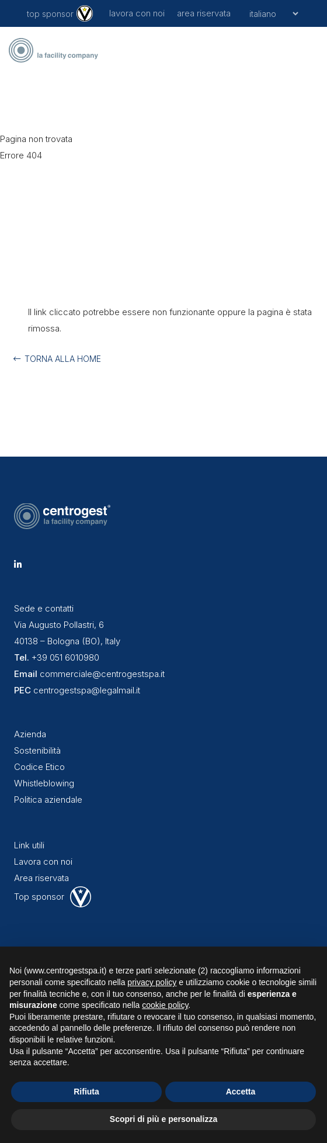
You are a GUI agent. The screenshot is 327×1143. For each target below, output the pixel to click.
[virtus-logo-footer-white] (80, 896)
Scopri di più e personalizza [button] (163, 1119)
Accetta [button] (241, 1091)
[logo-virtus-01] (84, 13)
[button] (309, 50)
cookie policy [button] (165, 1005)
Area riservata (41, 877)
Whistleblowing (44, 783)
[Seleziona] (271, 13)
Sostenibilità (37, 750)
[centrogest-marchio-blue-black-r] (55, 50)
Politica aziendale (48, 799)
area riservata (204, 13)
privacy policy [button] (151, 982)
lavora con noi (137, 13)
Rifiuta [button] (86, 1091)
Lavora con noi (43, 861)
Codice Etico (39, 766)
